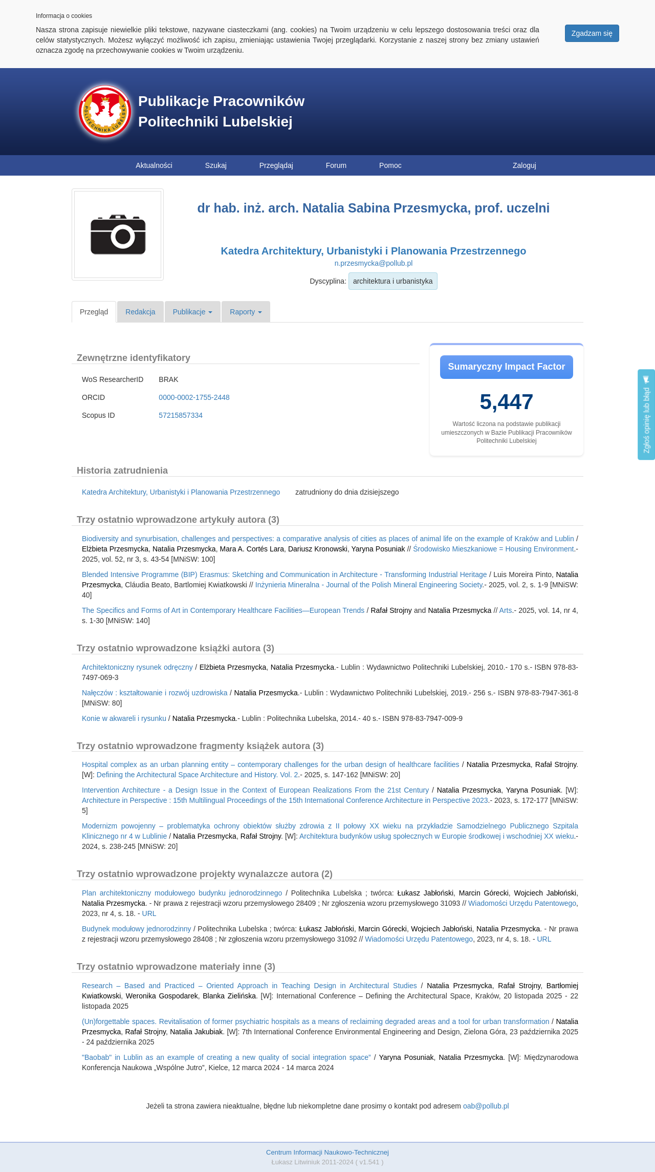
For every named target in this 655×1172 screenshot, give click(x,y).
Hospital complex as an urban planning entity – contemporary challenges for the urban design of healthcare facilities (271, 764)
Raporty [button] (246, 312)
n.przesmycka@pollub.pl (374, 263)
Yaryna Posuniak (378, 549)
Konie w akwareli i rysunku (124, 718)
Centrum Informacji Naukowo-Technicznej (327, 1152)
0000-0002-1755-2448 (194, 397)
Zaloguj (524, 165)
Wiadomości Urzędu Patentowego (522, 903)
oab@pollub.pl (486, 1106)
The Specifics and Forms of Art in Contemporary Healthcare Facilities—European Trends (223, 610)
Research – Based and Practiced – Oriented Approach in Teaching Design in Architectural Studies (249, 986)
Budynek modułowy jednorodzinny (136, 929)
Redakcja (140, 312)
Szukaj (216, 165)
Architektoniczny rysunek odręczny (137, 667)
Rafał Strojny (390, 610)
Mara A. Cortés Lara (251, 549)
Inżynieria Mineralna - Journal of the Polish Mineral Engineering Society (369, 585)
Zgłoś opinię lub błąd (646, 414)
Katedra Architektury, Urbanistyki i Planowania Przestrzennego (374, 251)
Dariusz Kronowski (317, 549)
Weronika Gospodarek (162, 996)
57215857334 (181, 415)
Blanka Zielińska (229, 996)
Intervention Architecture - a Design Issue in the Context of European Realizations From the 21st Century (255, 790)
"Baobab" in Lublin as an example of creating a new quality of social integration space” (226, 1057)
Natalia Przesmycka (184, 549)
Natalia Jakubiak (196, 1032)
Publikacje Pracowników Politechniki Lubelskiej (221, 111)
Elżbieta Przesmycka (115, 549)
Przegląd (94, 312)
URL (149, 913)
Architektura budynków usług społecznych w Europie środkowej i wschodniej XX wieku (436, 836)
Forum (336, 165)
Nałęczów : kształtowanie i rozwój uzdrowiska (155, 693)
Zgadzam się (592, 33)
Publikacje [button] (193, 312)
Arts (505, 610)
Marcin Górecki (484, 893)
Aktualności (154, 165)
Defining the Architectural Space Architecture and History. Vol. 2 (197, 775)
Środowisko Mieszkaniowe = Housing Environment (493, 549)
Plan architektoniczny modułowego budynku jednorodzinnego (182, 893)
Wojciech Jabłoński (545, 893)
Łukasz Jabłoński (426, 893)
